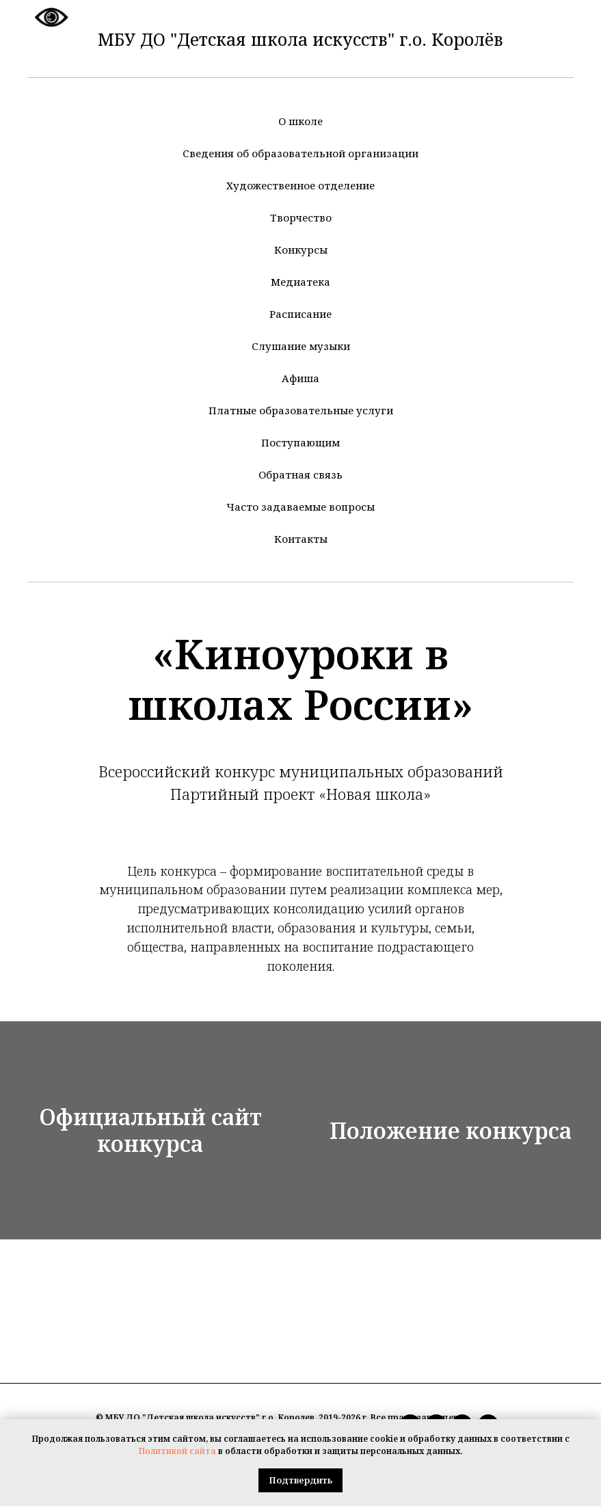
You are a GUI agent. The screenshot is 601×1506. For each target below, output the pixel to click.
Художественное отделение (300, 185)
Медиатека (300, 281)
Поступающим (300, 442)
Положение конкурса (451, 1133)
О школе (300, 121)
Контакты (301, 539)
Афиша (300, 378)
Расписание (300, 314)
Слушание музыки (301, 346)
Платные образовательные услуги (301, 410)
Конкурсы (301, 249)
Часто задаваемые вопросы (300, 506)
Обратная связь (300, 474)
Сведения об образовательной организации (300, 153)
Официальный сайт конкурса (150, 1133)
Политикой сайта (177, 1451)
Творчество (301, 217)
